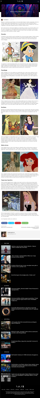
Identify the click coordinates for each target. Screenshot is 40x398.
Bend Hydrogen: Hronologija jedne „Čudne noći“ (23, 275)
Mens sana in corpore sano (6, 227)
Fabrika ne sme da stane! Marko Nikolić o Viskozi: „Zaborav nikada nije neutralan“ (23, 247)
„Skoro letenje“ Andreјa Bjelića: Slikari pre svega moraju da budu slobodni (23, 256)
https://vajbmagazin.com (12, 233)
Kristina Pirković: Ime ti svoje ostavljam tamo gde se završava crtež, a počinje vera (24, 266)
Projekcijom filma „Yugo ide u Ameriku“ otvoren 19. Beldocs (24, 342)
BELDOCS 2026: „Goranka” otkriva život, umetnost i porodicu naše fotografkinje (24, 332)
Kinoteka (20, 9)
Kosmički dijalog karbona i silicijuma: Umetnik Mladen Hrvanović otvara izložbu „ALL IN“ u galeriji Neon (24, 309)
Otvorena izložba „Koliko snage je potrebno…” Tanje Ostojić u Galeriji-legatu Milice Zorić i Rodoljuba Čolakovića (24, 299)
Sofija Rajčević (5, 19)
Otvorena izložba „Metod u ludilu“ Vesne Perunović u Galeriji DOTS (24, 289)
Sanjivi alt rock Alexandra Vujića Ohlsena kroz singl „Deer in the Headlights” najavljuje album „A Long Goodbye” (24, 375)
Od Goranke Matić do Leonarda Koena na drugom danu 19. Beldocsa (24, 322)
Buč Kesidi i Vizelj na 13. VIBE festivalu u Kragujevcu (24, 354)
